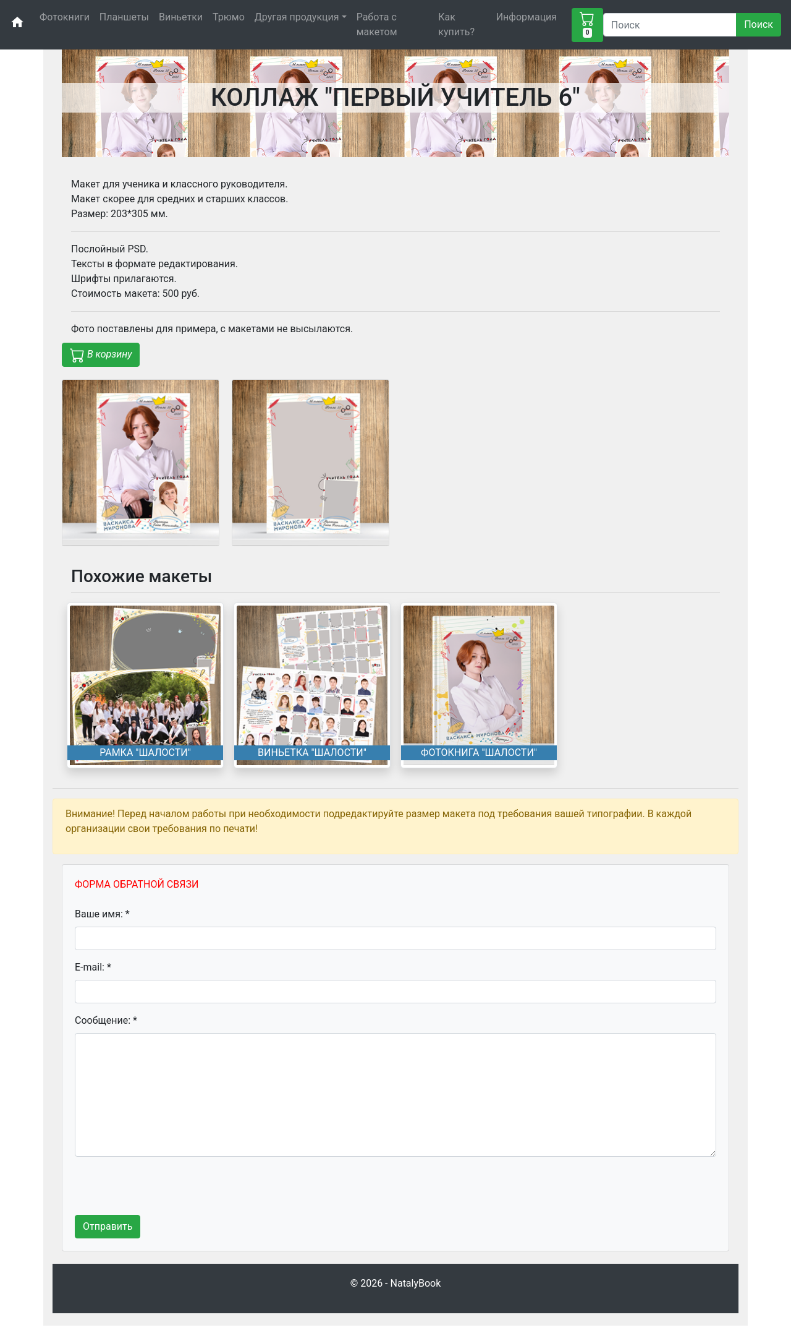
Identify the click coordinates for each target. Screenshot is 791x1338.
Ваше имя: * (102, 914)
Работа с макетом (377, 24)
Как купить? (456, 24)
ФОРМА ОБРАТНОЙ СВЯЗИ (136, 884)
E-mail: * (93, 967)
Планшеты (124, 17)
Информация (526, 17)
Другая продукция (297, 17)
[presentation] (169, 1191)
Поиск (758, 24)
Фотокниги (65, 17)
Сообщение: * (106, 1020)
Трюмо (229, 17)
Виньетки (181, 17)
